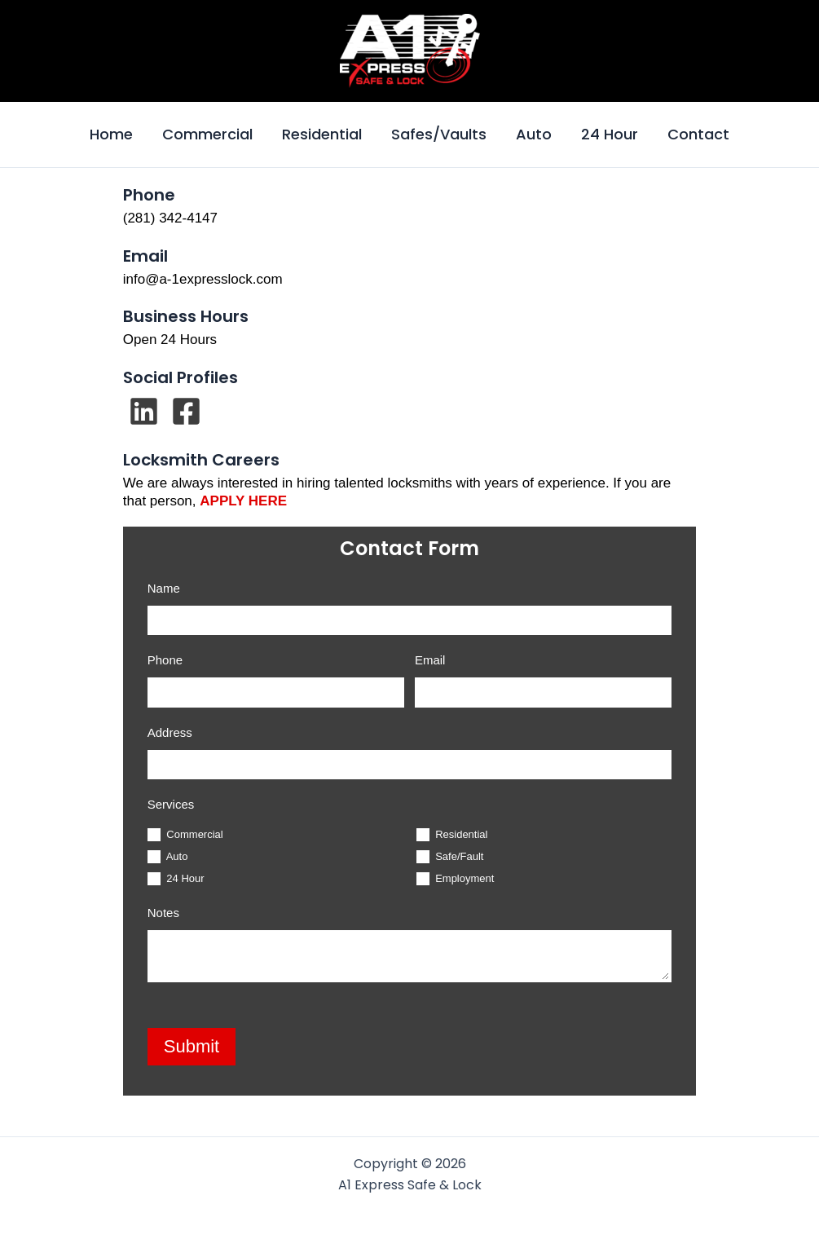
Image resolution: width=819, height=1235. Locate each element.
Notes (163, 913)
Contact (698, 134)
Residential (322, 134)
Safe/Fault (450, 857)
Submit (191, 1046)
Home (111, 134)
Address (170, 732)
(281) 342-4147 (170, 218)
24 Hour (609, 134)
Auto (534, 134)
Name (164, 588)
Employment (455, 879)
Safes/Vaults (439, 134)
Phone (165, 660)
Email (430, 660)
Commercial (207, 134)
